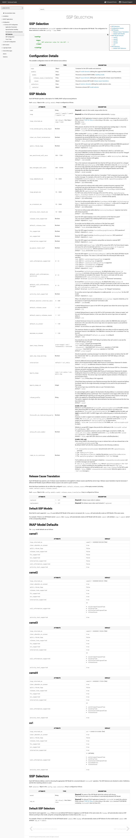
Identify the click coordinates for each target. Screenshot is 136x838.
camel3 (115, 41)
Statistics (5, 57)
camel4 (115, 43)
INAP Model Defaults (117, 35)
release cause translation (101, 81)
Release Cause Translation (121, 32)
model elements (85, 71)
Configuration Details (117, 28)
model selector (94, 87)
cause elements (85, 78)
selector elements (85, 84)
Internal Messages (7, 50)
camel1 (115, 37)
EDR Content (6, 44)
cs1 (114, 44)
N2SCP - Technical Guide (9, 2)
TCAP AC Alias (88, 120)
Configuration (6, 22)
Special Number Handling (12, 29)
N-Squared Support (126, 2)
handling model (99, 75)
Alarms (4, 53)
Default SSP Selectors (119, 48)
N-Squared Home (112, 2)
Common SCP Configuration (11, 24)
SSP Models (114, 30)
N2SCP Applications (8, 19)
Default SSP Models (119, 34)
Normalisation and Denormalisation (14, 32)
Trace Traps (9, 39)
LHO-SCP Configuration (10, 41)
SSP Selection (9, 34)
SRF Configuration (10, 37)
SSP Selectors (115, 46)
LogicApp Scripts (7, 47)
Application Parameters (11, 27)
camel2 (115, 39)
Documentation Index (9, 13)
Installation (5, 16)
